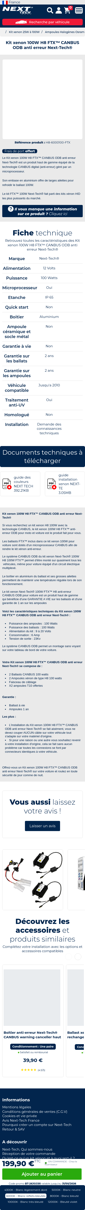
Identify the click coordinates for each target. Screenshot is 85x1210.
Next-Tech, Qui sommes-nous (27, 1149)
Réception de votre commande (28, 1153)
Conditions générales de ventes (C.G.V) (34, 1111)
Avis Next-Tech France (20, 1120)
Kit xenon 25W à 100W (24, 32)
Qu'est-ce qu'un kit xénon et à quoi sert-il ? (38, 1158)
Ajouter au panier (42, 1174)
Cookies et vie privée (19, 1116)
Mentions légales (16, 1107)
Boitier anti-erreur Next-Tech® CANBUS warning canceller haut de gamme (32, 1036)
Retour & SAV (13, 1129)
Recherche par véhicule (42, 22)
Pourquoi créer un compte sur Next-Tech (36, 1125)
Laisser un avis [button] (42, 826)
